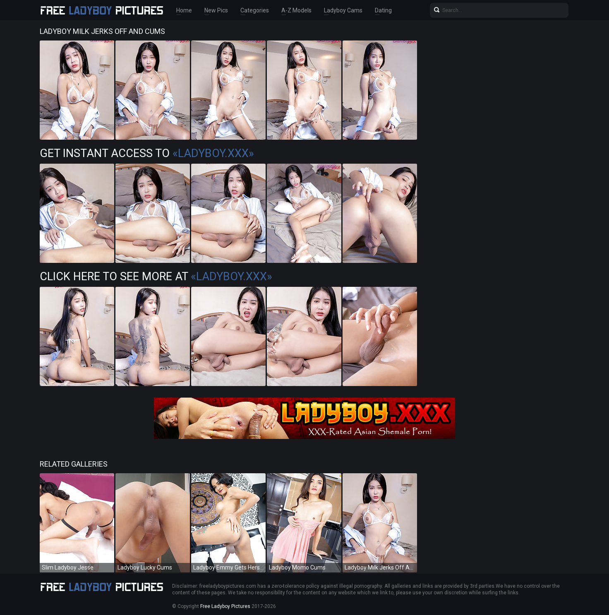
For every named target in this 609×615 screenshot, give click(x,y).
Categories (254, 10)
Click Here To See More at (156, 276)
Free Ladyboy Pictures (225, 606)
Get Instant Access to (147, 153)
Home (184, 10)
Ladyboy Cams (343, 10)
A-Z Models (296, 10)
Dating (383, 10)
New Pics (216, 10)
